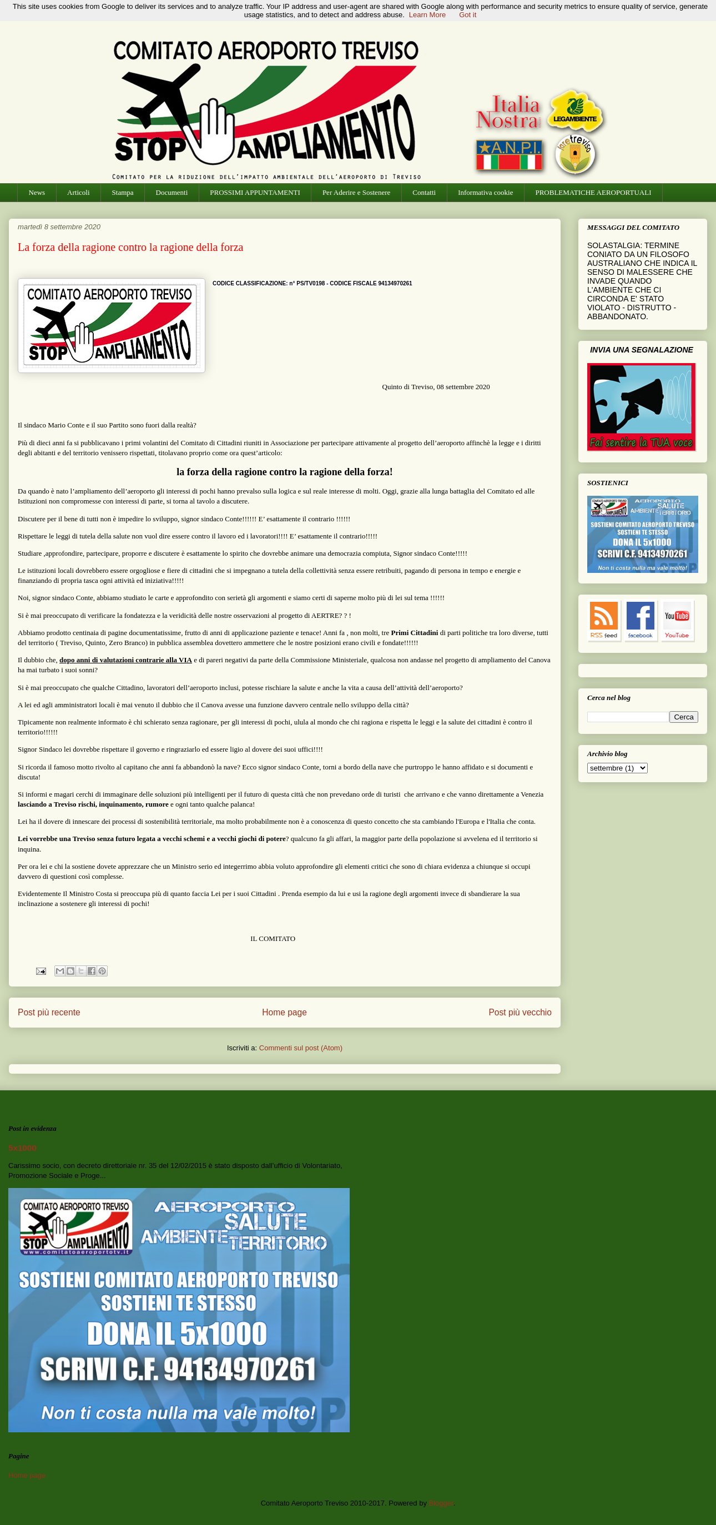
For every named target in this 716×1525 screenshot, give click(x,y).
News (37, 192)
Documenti (172, 192)
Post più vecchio (520, 1012)
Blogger (441, 1503)
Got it (467, 15)
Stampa (123, 192)
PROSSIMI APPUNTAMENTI (255, 192)
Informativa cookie (485, 192)
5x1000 (22, 1147)
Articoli (78, 192)
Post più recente (49, 1012)
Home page (284, 1012)
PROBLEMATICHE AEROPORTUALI (593, 192)
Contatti (424, 192)
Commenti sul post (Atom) (300, 1048)
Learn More (427, 15)
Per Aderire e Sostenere (356, 192)
